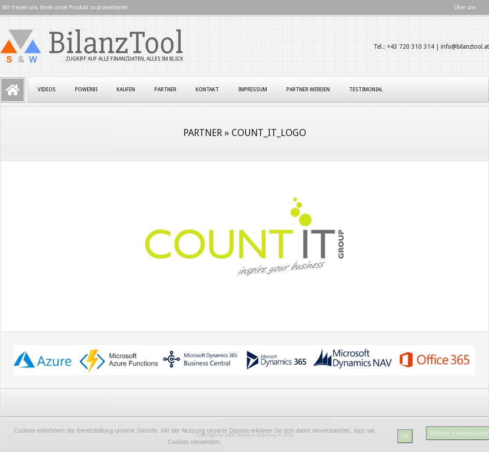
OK (405, 436)
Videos (47, 89)
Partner (165, 89)
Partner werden (308, 89)
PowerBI (86, 89)
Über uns (465, 7)
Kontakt (207, 89)
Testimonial (366, 89)
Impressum (252, 89)
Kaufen (126, 89)
